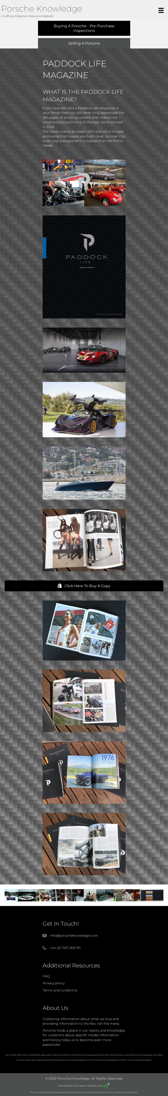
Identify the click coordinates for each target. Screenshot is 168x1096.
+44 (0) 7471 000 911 (65, 948)
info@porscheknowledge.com (74, 935)
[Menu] (161, 10)
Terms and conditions (60, 990)
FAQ (46, 976)
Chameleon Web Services (91, 1085)
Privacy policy (54, 983)
